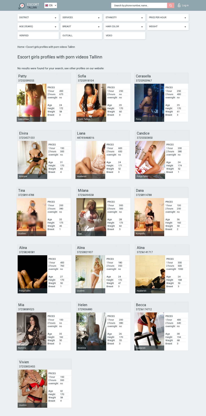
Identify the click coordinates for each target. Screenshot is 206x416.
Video (109, 35)
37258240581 (27, 252)
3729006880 (85, 309)
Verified (24, 35)
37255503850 (145, 137)
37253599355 (26, 80)
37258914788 (26, 195)
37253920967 (144, 80)
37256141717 (145, 252)
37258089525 (26, 309)
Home (21, 46)
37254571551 (27, 137)
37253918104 (86, 80)
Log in (183, 5)
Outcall (68, 35)
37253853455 (27, 366)
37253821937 (85, 252)
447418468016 (85, 137)
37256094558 (86, 195)
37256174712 (144, 309)
